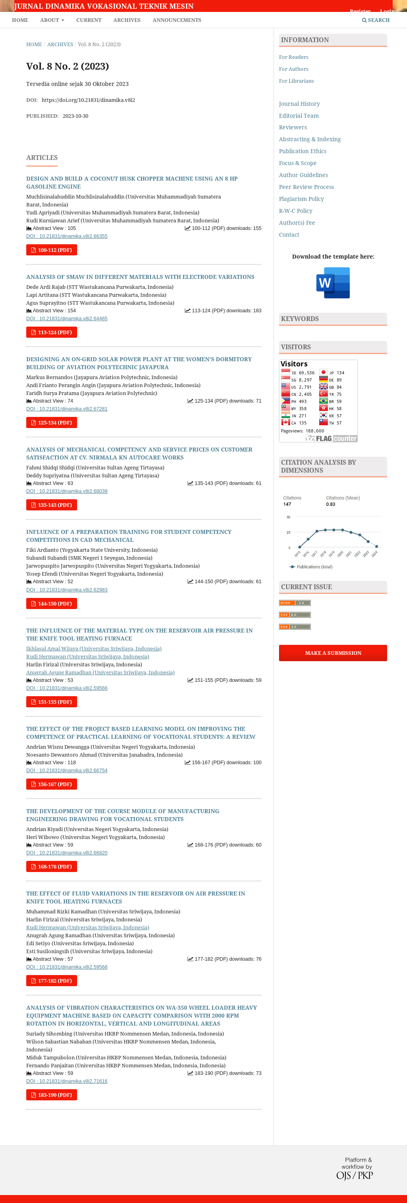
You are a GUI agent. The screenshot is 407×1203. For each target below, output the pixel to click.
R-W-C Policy (295, 210)
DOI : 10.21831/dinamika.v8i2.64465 (66, 318)
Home (20, 19)
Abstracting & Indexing (310, 139)
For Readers (293, 56)
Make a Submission (333, 652)
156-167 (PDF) (54, 784)
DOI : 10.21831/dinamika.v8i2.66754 (66, 770)
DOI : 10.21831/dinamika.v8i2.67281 (66, 409)
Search (376, 19)
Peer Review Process (306, 187)
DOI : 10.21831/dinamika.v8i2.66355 (66, 236)
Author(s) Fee (297, 222)
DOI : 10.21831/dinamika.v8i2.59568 (66, 967)
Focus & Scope (298, 163)
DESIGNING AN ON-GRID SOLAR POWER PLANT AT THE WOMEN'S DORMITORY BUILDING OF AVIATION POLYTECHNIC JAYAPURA (139, 363)
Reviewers (293, 127)
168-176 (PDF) (54, 866)
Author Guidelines (303, 175)
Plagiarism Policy (301, 198)
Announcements (177, 19)
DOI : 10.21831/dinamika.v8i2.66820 (66, 853)
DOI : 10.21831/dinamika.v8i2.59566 (66, 688)
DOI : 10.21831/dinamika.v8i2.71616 (66, 1081)
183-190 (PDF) (54, 1094)
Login (387, 11)
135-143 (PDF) (54, 504)
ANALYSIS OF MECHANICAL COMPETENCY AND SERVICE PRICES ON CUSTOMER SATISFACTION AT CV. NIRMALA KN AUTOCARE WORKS (139, 453)
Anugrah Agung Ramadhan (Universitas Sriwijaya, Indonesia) (100, 672)
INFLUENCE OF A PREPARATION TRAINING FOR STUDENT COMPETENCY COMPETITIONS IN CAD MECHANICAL (129, 535)
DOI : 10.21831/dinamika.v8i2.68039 (66, 491)
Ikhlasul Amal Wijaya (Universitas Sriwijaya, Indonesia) (94, 648)
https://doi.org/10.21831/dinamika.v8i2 (88, 99)
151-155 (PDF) (54, 701)
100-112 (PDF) (54, 249)
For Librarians (296, 80)
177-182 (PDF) (54, 980)
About (50, 19)
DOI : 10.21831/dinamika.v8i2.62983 (66, 590)
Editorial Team (299, 115)
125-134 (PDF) (54, 422)
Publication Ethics (302, 151)
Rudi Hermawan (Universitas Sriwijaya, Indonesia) (87, 656)
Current (88, 19)
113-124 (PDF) (54, 332)
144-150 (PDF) (54, 603)
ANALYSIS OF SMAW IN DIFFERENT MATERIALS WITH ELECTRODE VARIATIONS (140, 276)
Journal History (299, 103)
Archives (127, 19)
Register (360, 11)
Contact (289, 234)
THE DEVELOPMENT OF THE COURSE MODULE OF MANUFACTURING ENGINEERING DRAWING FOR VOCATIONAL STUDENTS (122, 815)
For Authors (293, 68)
